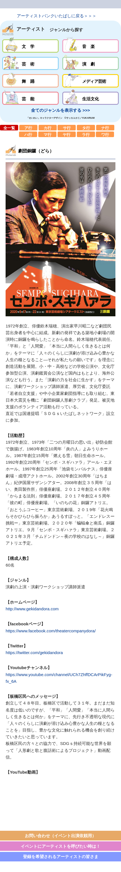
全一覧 (9, 127)
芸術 (30, 63)
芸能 (30, 98)
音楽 (90, 46)
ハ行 (28, 134)
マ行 (47, 134)
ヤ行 (67, 134)
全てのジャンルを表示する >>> (60, 110)
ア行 (28, 127)
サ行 (67, 127)
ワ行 (105, 134)
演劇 (90, 63)
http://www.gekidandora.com (32, 608)
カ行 (48, 127)
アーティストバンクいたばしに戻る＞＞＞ (56, 15)
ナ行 (105, 127)
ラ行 (86, 134)
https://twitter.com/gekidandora (34, 652)
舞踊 (30, 81)
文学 (30, 46)
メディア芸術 (90, 81)
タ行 (86, 127)
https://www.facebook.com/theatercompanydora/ (51, 630)
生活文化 (90, 98)
